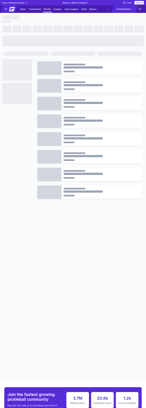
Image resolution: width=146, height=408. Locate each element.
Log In (127, 2)
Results (47, 9)
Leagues (58, 9)
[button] (10, 9)
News (23, 9)
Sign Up (139, 2)
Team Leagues (71, 9)
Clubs (84, 9)
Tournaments (35, 9)
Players (92, 9)
